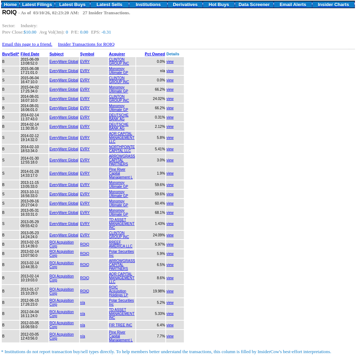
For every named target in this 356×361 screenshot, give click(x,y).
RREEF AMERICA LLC (121, 244)
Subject (57, 54)
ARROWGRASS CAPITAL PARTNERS (122, 160)
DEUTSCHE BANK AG (119, 117)
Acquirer (117, 54)
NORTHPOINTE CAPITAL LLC (122, 149)
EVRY (85, 62)
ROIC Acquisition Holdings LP (118, 291)
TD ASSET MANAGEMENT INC (122, 224)
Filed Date (30, 54)
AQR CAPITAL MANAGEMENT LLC (122, 138)
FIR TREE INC (120, 325)
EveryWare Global (64, 62)
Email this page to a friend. (27, 44)
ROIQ (84, 244)
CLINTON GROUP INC (119, 61)
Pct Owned (155, 54)
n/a (82, 303)
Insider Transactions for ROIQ (86, 44)
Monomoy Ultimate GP (118, 71)
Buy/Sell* (10, 54)
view (170, 62)
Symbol (87, 54)
